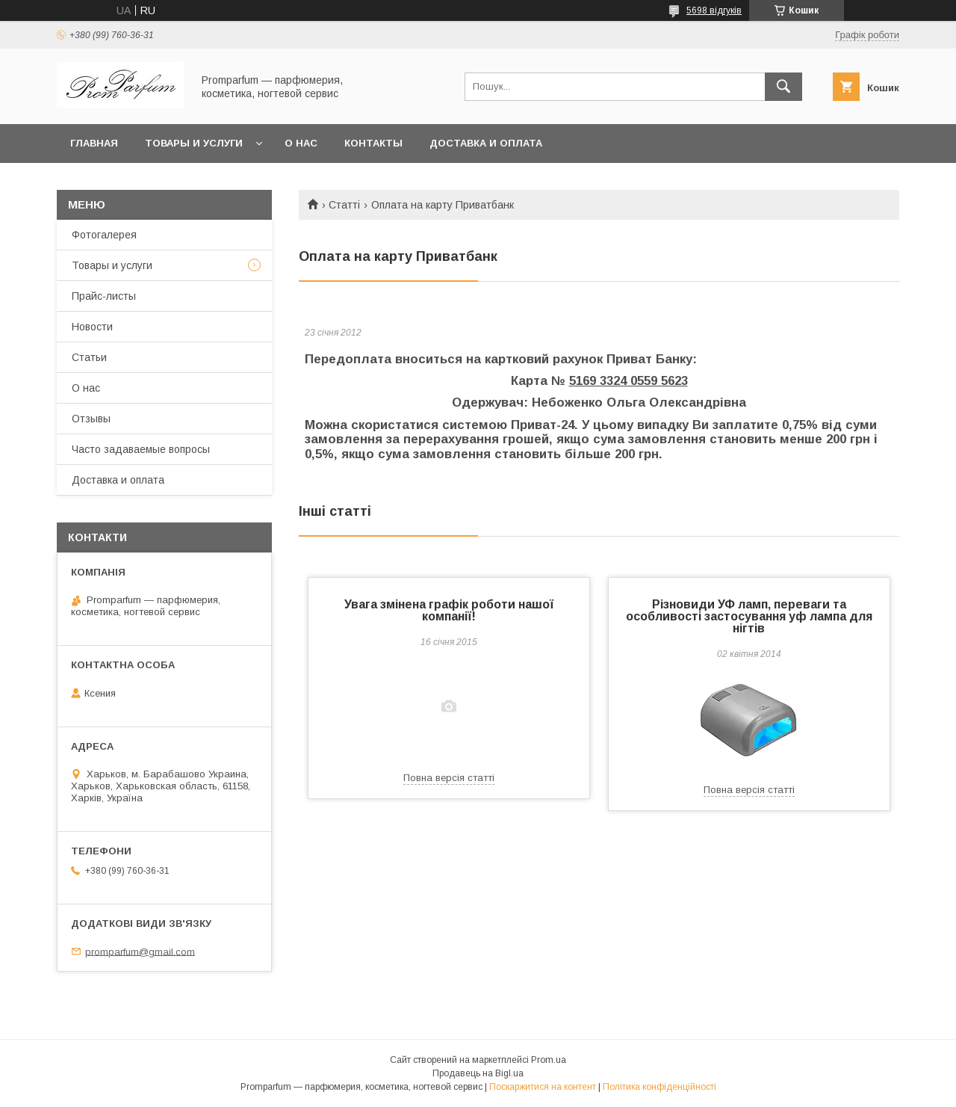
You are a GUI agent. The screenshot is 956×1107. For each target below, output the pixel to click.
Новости (92, 327)
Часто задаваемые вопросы (141, 449)
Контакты (373, 143)
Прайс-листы (104, 296)
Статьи (89, 357)
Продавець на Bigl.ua (478, 1073)
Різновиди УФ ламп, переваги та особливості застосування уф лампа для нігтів (749, 616)
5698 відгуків (714, 10)
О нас (301, 143)
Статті (344, 205)
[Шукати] (783, 87)
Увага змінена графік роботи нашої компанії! (448, 610)
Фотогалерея (104, 235)
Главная (94, 143)
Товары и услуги (194, 143)
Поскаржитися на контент (542, 1087)
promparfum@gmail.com (140, 951)
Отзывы (91, 419)
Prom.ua (548, 1060)
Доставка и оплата (485, 143)
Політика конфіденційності (659, 1087)
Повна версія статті (448, 777)
